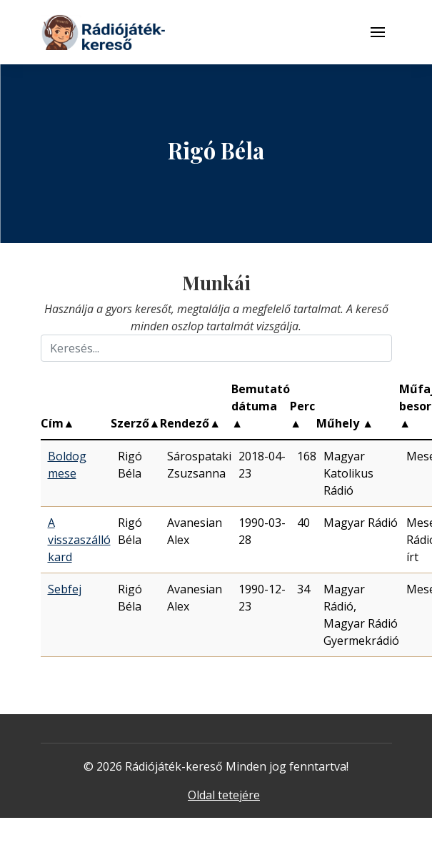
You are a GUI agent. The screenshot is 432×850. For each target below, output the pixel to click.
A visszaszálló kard (79, 540)
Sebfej (64, 589)
